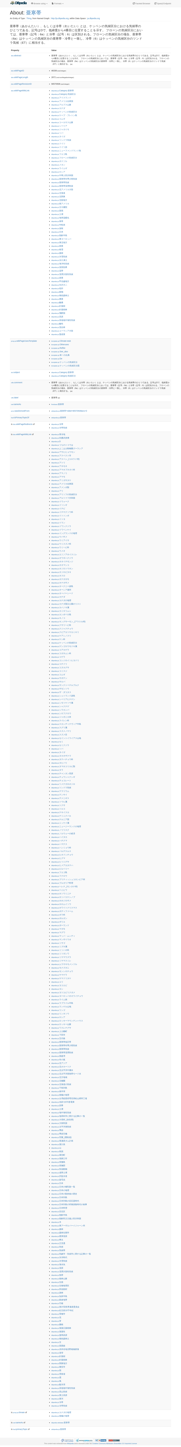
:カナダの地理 (61, 600)
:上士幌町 (59, 1031)
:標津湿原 (59, 1236)
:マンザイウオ (61, 939)
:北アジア (59, 1063)
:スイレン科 (60, 720)
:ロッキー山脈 (61, 1024)
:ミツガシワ (60, 953)
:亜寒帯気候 (60, 182)
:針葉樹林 (59, 309)
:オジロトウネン (62, 568)
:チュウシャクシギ (63, 777)
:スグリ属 (59, 727)
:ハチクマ (59, 840)
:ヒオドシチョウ (62, 855)
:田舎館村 (59, 1289)
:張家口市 (59, 1158)
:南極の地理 (60, 1095)
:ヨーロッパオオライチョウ (67, 996)
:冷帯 (57, 424)
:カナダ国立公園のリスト (66, 604)
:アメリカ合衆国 (62, 101)
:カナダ (58, 108)
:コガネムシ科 (61, 653)
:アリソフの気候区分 (64, 494)
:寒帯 (57, 221)
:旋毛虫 (58, 1180)
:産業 (57, 278)
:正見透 (58, 1243)
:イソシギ (59, 505)
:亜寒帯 (57, 404)
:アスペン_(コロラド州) (65, 459)
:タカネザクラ (61, 756)
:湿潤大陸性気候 (62, 274)
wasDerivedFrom (20, 411)
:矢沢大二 (59, 285)
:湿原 (57, 1268)
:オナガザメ (60, 583)
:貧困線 (58, 1346)
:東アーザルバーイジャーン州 (68, 1225)
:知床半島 (59, 1296)
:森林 (57, 253)
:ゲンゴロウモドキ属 (64, 646)
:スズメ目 (59, 734)
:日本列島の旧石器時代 (65, 1201)
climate (19, 1412)
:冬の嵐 (58, 1059)
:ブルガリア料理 (62, 883)
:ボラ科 (58, 915)
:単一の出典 (60, 355)
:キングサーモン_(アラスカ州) (68, 621)
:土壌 (57, 214)
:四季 (57, 1105)
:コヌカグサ (60, 667)
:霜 (56, 1377)
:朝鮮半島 (59, 235)
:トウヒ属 (59, 802)
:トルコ (58, 809)
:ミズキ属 (59, 946)
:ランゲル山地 (61, 1006)
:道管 (57, 1353)
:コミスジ (59, 671)
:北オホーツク (61, 1067)
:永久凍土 (59, 260)
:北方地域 (59, 1077)
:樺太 (57, 1240)
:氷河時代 (59, 1257)
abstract (16, 55)
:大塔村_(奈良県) (62, 1119)
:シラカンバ (60, 710)
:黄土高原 (59, 1395)
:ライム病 (59, 999)
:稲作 (57, 288)
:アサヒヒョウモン (63, 452)
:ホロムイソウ (61, 904)
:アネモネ (59, 466)
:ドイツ (58, 143)
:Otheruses (60, 344)
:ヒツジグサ (60, 862)
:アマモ (58, 477)
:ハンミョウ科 (61, 847)
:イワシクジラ (61, 526)
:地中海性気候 (61, 1112)
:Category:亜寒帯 (62, 90)
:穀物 (57, 292)
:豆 (56, 1342)
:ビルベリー (60, 869)
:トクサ (58, 805)
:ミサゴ (58, 943)
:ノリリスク (60, 830)
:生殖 (57, 1282)
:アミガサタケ (61, 480)
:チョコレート (61, 780)
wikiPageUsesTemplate (24, 341)
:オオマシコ (60, 565)
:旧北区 (58, 1211)
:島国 (57, 1151)
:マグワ (58, 932)
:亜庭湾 (58, 1056)
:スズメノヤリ (61, 731)
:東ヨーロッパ (61, 239)
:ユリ (57, 982)
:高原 (57, 317)
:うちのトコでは (62, 445)
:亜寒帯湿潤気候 (62, 186)
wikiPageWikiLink (20, 90)
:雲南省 (58, 1374)
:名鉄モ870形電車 (63, 1102)
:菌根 (57, 1324)
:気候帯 (58, 1250)
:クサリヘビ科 (61, 625)
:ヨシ (57, 989)
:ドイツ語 (59, 147)
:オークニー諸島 (62, 586)
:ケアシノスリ (61, 636)
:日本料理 (59, 1208)
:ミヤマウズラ (61, 957)
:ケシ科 (58, 639)
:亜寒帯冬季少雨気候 (64, 179)
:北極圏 (58, 1081)
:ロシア (58, 172)
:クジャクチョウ (62, 628)
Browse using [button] (39, 3)
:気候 (57, 1247)
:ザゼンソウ (60, 689)
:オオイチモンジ (62, 561)
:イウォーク (60, 501)
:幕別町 (58, 1155)
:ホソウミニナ (61, 893)
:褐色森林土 (60, 295)
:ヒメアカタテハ (62, 865)
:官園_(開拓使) (61, 1137)
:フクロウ (59, 876)
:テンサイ (59, 795)
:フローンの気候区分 (64, 158)
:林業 (57, 246)
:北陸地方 (59, 200)
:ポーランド (60, 925)
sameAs (16, 404)
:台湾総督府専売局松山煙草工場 (69, 1098)
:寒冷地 (58, 434)
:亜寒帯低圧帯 (61, 1042)
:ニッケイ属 (60, 823)
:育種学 (58, 1314)
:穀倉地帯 (59, 1300)
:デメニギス (60, 798)
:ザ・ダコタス (61, 692)
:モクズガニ (60, 968)
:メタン (58, 165)
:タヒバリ (59, 763)
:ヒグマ (58, 858)
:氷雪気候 (59, 256)
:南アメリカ (60, 203)
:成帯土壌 (59, 1172)
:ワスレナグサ (61, 1028)
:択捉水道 (59, 1176)
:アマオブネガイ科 (63, 470)
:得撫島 (58, 1162)
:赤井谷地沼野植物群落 (65, 1349)
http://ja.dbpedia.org (60, 18)
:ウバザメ (59, 537)
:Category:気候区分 (63, 94)
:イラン (58, 523)
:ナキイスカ (60, 812)
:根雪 (57, 249)
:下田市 (58, 1035)
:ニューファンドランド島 (66, 150)
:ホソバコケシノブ (63, 897)
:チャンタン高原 (62, 773)
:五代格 (58, 1038)
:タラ (57, 770)
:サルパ (58, 681)
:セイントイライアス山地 (66, 738)
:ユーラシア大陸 (62, 331)
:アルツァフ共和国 (63, 498)
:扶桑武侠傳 (60, 438)
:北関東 (58, 196)
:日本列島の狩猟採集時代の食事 (69, 1204)
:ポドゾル (59, 161)
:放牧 (57, 228)
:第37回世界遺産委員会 (65, 1307)
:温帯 (57, 271)
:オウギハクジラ (62, 558)
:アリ (57, 491)
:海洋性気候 (60, 264)
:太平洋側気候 (61, 1127)
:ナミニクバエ (61, 816)
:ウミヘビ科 (60, 547)
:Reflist (58, 348)
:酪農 (57, 302)
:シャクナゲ (60, 706)
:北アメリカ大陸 (62, 189)
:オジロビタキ (61, 572)
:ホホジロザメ (61, 900)
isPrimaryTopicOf (20, 417)
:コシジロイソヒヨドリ (65, 660)
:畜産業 (58, 334)
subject (15, 372)
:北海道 (58, 193)
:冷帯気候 (59, 428)
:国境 (57, 211)
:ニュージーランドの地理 (66, 826)
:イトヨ (58, 519)
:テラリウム (60, 791)
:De (56, 358)
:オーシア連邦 (61, 590)
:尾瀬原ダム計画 (62, 1141)
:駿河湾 (58, 1384)
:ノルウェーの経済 (63, 833)
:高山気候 (59, 1391)
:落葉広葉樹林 (61, 1328)
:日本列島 (59, 1197)
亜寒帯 (33, 13)
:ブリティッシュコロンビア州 (68, 879)
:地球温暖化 (60, 218)
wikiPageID (17, 71)
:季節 (57, 1130)
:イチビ (58, 508)
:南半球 (58, 1091)
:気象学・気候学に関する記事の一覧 (71, 1254)
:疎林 (57, 1293)
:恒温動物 (59, 1169)
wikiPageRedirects (22, 424)
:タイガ (58, 136)
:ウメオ (58, 551)
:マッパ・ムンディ (63, 936)
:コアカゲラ (60, 650)
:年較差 (58, 225)
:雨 (56, 1370)
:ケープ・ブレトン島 (64, 115)
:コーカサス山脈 (62, 122)
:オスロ (58, 576)
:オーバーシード (62, 593)
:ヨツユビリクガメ (63, 992)
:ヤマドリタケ (61, 978)
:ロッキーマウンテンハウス (67, 1021)
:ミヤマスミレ (61, 961)
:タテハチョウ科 (62, 759)
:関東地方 (59, 1363)
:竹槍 (57, 1303)
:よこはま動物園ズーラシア (67, 448)
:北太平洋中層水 (62, 1070)
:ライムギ (59, 168)
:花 (56, 1317)
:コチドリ (59, 664)
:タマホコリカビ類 (63, 766)
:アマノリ (59, 473)
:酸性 (57, 324)
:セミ (57, 742)
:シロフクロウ (61, 713)
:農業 (57, 299)
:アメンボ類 (60, 487)
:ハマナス (59, 844)
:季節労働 (59, 1134)
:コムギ (58, 119)
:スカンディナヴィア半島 (66, 724)
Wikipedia (70, 1443)
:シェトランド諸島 (63, 696)
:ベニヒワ (59, 890)
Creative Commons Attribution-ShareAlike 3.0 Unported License (114, 1443)
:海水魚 (58, 1264)
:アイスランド (61, 98)
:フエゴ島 (59, 154)
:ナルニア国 (60, 819)
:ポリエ (58, 922)
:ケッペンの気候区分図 (65, 366)
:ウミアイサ (60, 540)
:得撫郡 (58, 1165)
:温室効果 (59, 267)
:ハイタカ (59, 837)
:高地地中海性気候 (63, 320)
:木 (56, 1222)
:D (56, 441)
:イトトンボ (60, 515)
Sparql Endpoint (162, 3)
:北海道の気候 (61, 1084)
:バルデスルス (61, 851)
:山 (56, 1148)
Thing (28, 18)
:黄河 (57, 1399)
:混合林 (58, 327)
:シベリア (59, 126)
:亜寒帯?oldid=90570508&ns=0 (69, 411)
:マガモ (58, 929)
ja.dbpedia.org (93, 18)
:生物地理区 (60, 1286)
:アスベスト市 (61, 455)
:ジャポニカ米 (61, 717)
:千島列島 (59, 1088)
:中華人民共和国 (62, 175)
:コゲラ (58, 657)
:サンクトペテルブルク (65, 685)
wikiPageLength (19, 77)
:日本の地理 (60, 1190)
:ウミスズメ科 (61, 544)
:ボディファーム (62, 911)
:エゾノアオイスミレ (64, 554)
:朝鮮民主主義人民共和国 (66, 1218)
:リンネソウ (60, 1014)
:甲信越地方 (60, 281)
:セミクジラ (60, 745)
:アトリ (58, 462)
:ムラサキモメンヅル (64, 964)
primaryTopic (20, 1429)
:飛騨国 (58, 313)
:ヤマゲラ (59, 975)
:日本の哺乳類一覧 (63, 1187)
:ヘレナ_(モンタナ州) (64, 886)
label (14, 397)
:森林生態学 (60, 1233)
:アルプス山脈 (61, 105)
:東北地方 (59, 242)
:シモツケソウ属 (62, 703)
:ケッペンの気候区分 (64, 112)
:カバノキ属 (60, 607)
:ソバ (57, 133)
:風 (56, 1381)
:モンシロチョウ (62, 971)
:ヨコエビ (59, 985)
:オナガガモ (60, 579)
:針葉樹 (58, 306)
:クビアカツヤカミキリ (65, 632)
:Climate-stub (61, 341)
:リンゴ (58, 1010)
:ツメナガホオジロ (63, 784)
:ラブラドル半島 (62, 1003)
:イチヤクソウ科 (62, 512)
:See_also (59, 351)
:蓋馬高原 (59, 1335)
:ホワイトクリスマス (64, 908)
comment (16, 382)
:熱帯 (57, 1275)
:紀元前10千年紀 (62, 1310)
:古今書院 (59, 207)
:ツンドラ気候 (61, 140)
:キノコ (58, 618)
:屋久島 (58, 1144)
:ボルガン (59, 918)
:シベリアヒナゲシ (63, 699)
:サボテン (59, 678)
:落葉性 (58, 1331)
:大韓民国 (59, 1123)
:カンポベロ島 (61, 614)
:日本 (57, 232)
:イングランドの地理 (64, 533)
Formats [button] (57, 3)
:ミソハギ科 (60, 950)
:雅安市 (58, 1367)
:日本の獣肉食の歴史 (64, 1194)
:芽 (56, 1321)
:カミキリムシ (61, 611)
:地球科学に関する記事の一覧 (68, 1116)
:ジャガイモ (60, 129)
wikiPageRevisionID (21, 84)
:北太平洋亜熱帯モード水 (66, 1074)
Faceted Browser (141, 3)
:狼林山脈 (59, 1278)
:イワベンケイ (61, 530)
